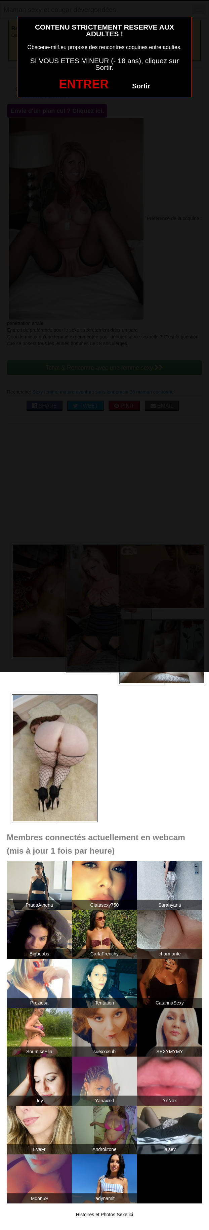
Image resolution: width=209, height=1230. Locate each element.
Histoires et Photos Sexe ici (104, 1214)
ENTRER (84, 84)
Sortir (141, 86)
